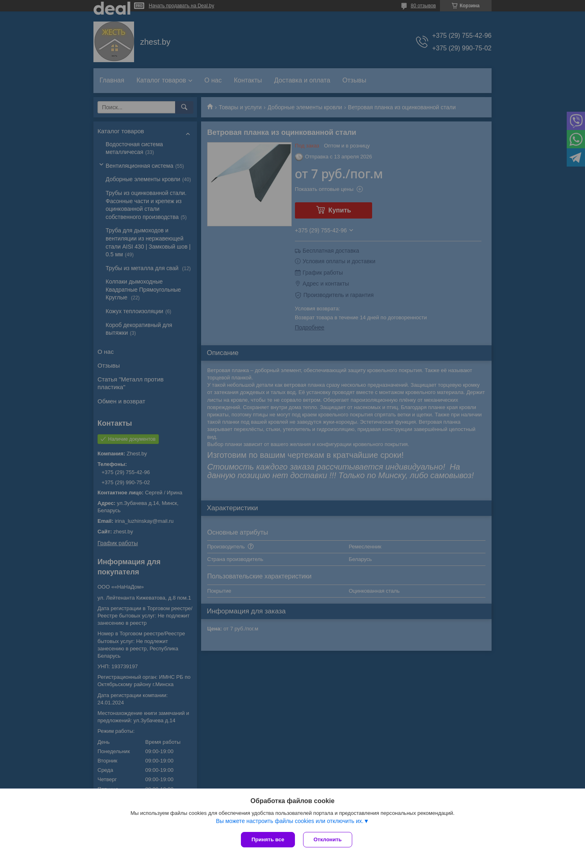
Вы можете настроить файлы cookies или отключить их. (289, 821)
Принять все (267, 839)
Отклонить (328, 839)
